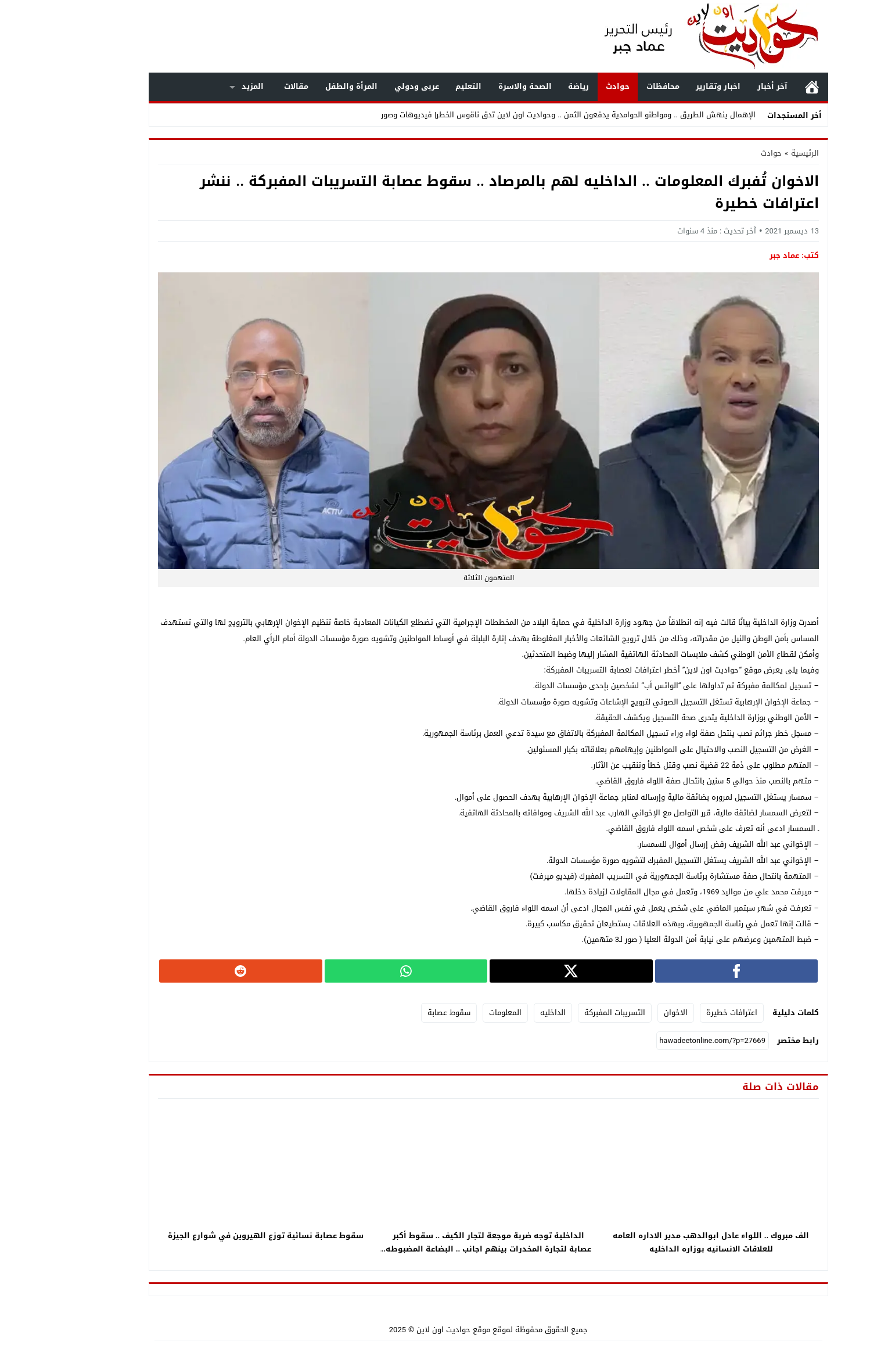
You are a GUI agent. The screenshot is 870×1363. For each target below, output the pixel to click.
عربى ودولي (363, 86)
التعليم (415, 86)
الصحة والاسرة (471, 86)
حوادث (564, 86)
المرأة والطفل (298, 86)
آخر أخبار (719, 86)
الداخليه (499, 1012)
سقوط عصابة (395, 1012)
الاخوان (622, 1012)
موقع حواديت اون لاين (400, 1329)
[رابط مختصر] (659, 1040)
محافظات (609, 86)
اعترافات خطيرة (678, 1012)
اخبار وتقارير (664, 86)
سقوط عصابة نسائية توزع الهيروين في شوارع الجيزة (212, 1235)
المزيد (199, 86)
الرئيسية (758, 86)
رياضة (525, 86)
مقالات (243, 86)
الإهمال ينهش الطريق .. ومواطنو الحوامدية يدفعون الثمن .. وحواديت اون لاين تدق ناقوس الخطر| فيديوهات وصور (515, 114)
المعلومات (452, 1012)
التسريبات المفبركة (561, 1012)
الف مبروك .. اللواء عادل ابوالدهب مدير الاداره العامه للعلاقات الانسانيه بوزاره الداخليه (657, 1242)
